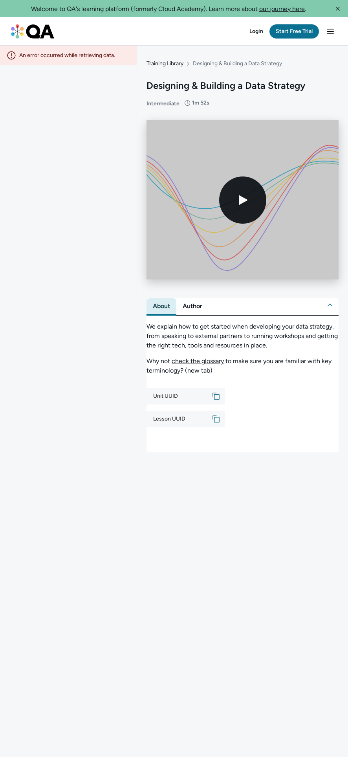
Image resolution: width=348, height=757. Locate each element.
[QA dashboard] (32, 31)
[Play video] (242, 200)
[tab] (161, 306)
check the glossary (198, 361)
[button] (337, 8)
